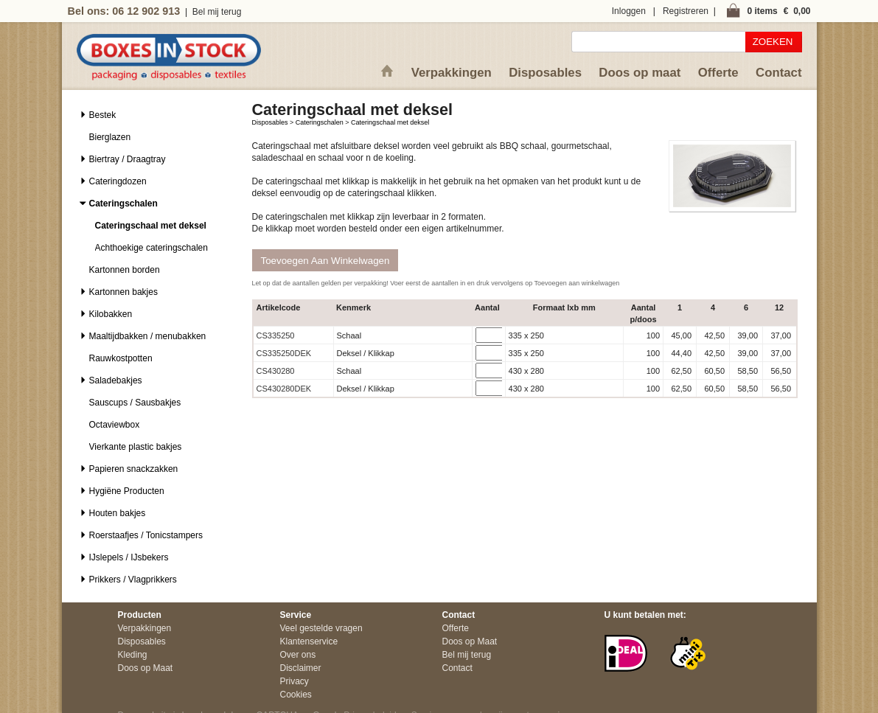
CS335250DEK (284, 353)
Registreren (685, 11)
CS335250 (276, 335)
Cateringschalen (320, 122)
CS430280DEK (284, 388)
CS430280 (276, 370)
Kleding (132, 655)
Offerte (718, 73)
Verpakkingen (451, 73)
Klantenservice (309, 641)
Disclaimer (300, 668)
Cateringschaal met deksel (390, 122)
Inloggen (629, 11)
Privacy (294, 681)
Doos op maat (639, 73)
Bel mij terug (217, 12)
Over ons (298, 655)
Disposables (545, 73)
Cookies (296, 694)
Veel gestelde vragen (321, 628)
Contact (778, 73)
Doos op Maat (145, 668)
